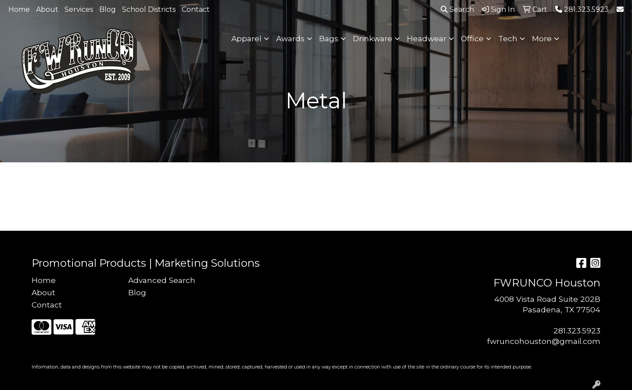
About (47, 9)
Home (19, 9)
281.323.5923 (576, 330)
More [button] (542, 38)
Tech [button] (507, 38)
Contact (196, 9)
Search (457, 9)
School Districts (149, 9)
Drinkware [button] (372, 38)
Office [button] (472, 38)
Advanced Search (161, 280)
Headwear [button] (426, 38)
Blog (107, 9)
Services (79, 9)
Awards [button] (290, 38)
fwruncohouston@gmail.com (543, 341)
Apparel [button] (246, 38)
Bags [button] (328, 38)
